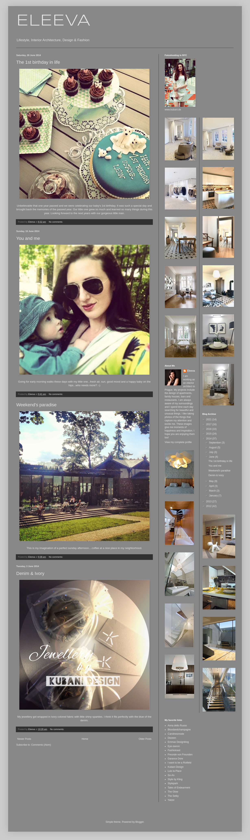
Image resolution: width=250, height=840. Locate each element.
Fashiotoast (174, 750)
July (211, 452)
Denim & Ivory (30, 573)
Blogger (139, 822)
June (212, 456)
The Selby (173, 796)
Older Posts (145, 739)
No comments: (56, 222)
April (211, 486)
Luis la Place (175, 771)
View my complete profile (178, 442)
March (212, 490)
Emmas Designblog (178, 742)
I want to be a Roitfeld (179, 762)
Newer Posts (24, 739)
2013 (209, 501)
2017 (209, 424)
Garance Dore (175, 758)
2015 (209, 433)
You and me (28, 238)
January (213, 495)
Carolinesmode (176, 733)
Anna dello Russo (177, 725)
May (211, 481)
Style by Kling (175, 779)
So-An (171, 775)
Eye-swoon (174, 746)
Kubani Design (176, 767)
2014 (209, 438)
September (215, 442)
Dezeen (172, 737)
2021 (209, 419)
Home (85, 739)
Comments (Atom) (41, 744)
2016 (209, 429)
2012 (209, 506)
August (213, 447)
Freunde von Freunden (180, 754)
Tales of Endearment (179, 787)
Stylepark (173, 783)
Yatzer (171, 800)
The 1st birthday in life (38, 62)
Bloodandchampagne (179, 729)
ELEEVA (53, 21)
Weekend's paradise (36, 404)
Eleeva (191, 370)
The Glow (173, 791)
